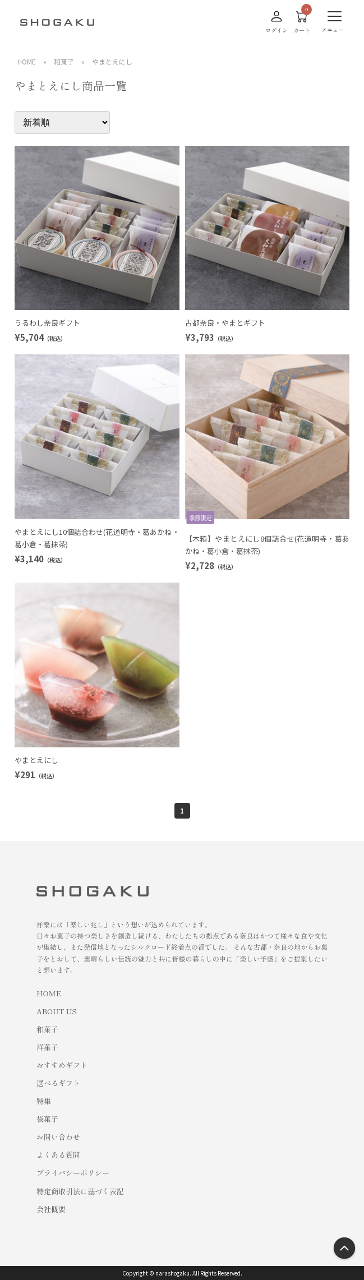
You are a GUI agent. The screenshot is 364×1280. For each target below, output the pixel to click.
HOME (26, 61)
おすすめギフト (61, 1065)
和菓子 (64, 61)
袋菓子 (47, 1118)
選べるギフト (58, 1083)
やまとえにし (112, 61)
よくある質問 (58, 1154)
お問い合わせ (58, 1136)
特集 (43, 1101)
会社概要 (51, 1209)
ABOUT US (56, 1011)
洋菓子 (47, 1047)
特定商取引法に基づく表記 (80, 1191)
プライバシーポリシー (72, 1172)
